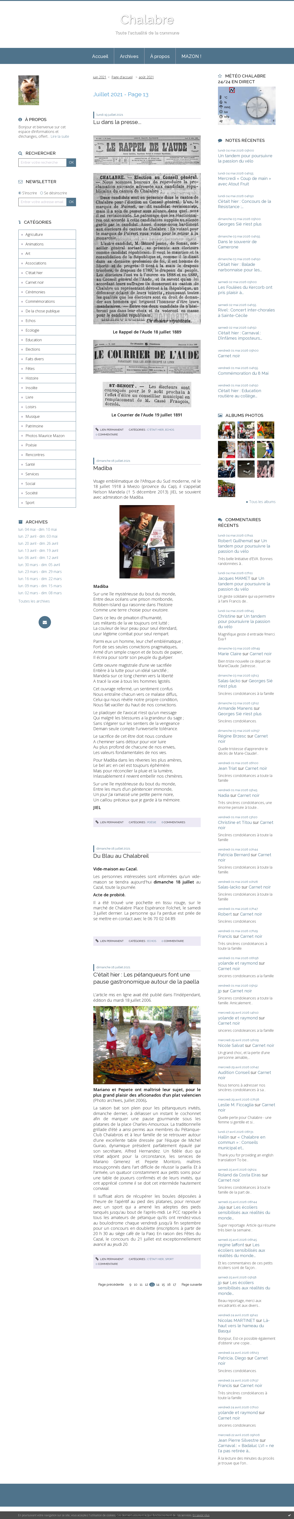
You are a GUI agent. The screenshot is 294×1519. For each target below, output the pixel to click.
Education (33, 339)
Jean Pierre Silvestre (238, 1440)
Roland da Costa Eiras (239, 1174)
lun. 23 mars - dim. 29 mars (40, 571)
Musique (32, 416)
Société (31, 492)
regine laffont (231, 1244)
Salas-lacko (229, 680)
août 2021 (146, 77)
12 (146, 1284)
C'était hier (34, 272)
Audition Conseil (233, 1072)
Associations (35, 263)
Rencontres (35, 454)
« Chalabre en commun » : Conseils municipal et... (241, 1142)
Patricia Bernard (234, 854)
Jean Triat (227, 768)
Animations (34, 244)
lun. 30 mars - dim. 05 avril (39, 564)
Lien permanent (110, 429)
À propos (160, 56)
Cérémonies (35, 291)
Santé (30, 464)
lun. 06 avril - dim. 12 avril (38, 557)
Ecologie (32, 330)
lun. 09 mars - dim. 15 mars (40, 585)
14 (157, 1284)
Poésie (31, 445)
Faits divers (34, 358)
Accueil (100, 56)
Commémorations (40, 301)
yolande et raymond (238, 963)
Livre (29, 397)
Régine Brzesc (232, 736)
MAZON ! (191, 56)
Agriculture (34, 234)
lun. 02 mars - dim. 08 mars (40, 593)
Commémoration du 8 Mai (243, 373)
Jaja (221, 1207)
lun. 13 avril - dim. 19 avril (38, 550)
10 (135, 1284)
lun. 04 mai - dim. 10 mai (37, 529)
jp (220, 990)
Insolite (31, 387)
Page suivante (192, 1284)
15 (163, 1284)
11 (141, 1284)
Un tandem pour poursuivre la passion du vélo (244, 546)
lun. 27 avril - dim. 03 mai (37, 536)
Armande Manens (235, 708)
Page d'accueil (122, 77)
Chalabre (147, 19)
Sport (29, 502)
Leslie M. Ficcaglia (236, 1104)
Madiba (102, 468)
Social (30, 483)
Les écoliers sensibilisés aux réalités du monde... (244, 1212)
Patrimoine (34, 426)
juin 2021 (99, 77)
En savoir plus (201, 1515)
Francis (225, 936)
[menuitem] (100, 56)
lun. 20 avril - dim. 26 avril (38, 543)
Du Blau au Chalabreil (121, 856)
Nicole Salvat (231, 1045)
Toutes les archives (34, 601)
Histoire (31, 378)
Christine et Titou (235, 822)
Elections (32, 349)
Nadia (223, 795)
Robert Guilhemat (235, 540)
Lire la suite (60, 136)
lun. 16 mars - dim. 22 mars (40, 578)
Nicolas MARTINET (236, 1320)
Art (27, 253)
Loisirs (30, 406)
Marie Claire (229, 653)
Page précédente (111, 1284)
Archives (129, 56)
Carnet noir (34, 282)
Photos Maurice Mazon (45, 435)
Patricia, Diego (232, 1358)
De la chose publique (42, 311)
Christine (226, 616)
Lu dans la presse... (117, 122)
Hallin (223, 1137)
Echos (30, 320)
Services (32, 473)
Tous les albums (262, 501)
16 (169, 1284)
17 (174, 1284)
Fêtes (30, 368)
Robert (225, 914)
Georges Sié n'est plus (240, 224)
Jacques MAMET (234, 578)
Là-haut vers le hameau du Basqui (244, 1326)
